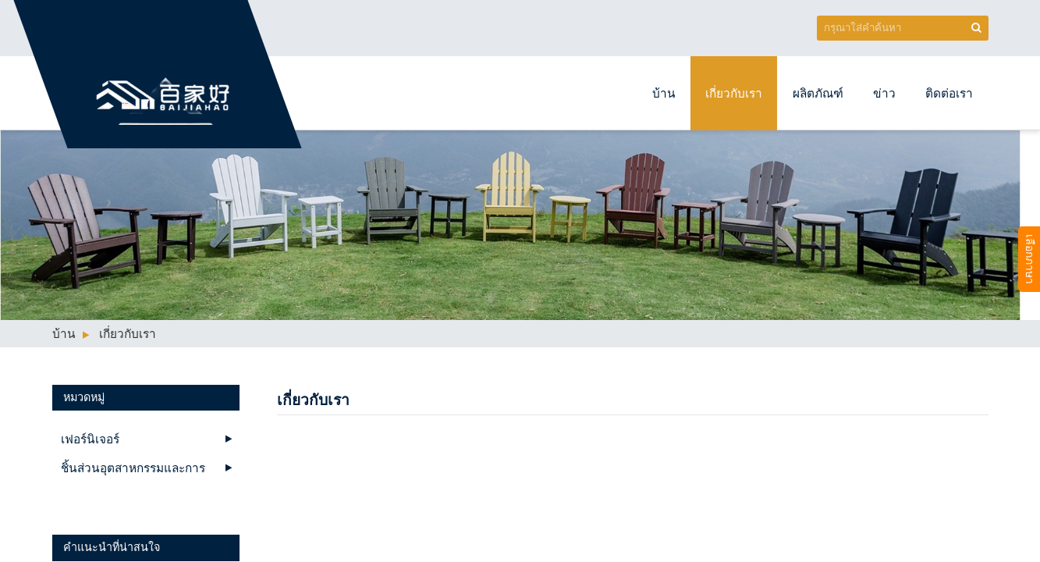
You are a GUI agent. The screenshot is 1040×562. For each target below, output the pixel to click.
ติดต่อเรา (949, 93)
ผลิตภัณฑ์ (818, 93)
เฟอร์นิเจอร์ (90, 439)
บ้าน (664, 93)
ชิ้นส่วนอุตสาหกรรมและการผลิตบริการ (133, 471)
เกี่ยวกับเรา (733, 93)
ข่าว (884, 93)
